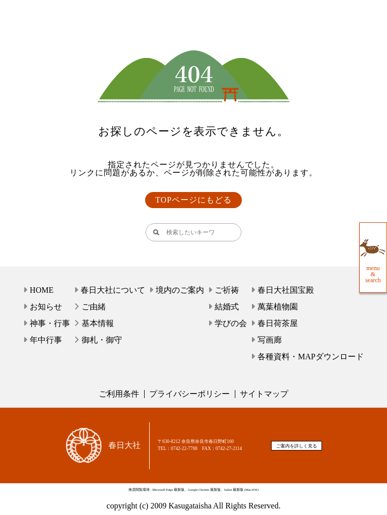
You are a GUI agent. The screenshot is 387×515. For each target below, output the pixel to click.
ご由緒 (94, 306)
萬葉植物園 (277, 306)
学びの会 (231, 323)
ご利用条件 (119, 394)
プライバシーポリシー (189, 394)
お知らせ (46, 306)
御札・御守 (102, 340)
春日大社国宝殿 (285, 290)
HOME (41, 290)
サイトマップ (264, 394)
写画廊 (269, 340)
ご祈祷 (227, 290)
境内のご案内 (180, 290)
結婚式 (227, 306)
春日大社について (113, 290)
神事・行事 (50, 323)
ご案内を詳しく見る (296, 445)
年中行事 (46, 340)
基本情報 (98, 323)
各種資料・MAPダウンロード (310, 356)
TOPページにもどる (193, 200)
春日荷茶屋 (277, 323)
